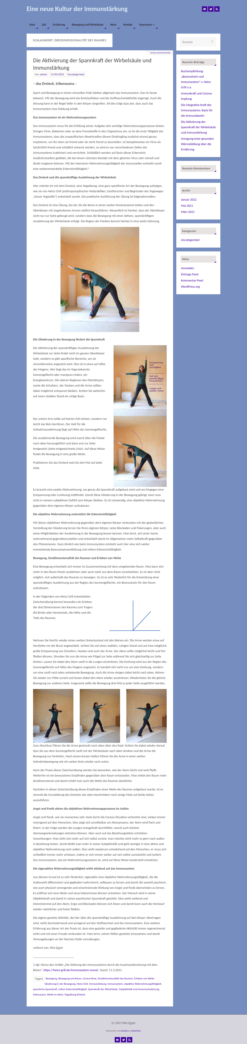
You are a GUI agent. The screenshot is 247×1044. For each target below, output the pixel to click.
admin (43, 74)
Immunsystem (115, 983)
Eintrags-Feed (189, 274)
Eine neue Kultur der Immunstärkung (77, 8)
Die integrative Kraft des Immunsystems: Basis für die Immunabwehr (197, 110)
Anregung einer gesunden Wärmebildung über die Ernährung (197, 144)
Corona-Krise (90, 978)
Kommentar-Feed (192, 280)
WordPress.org (190, 286)
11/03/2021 (57, 74)
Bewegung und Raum (69, 978)
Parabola (125, 1031)
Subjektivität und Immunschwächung (139, 989)
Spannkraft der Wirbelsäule (103, 989)
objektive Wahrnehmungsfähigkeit (142, 983)
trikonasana (39, 994)
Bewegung (51, 978)
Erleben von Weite (144, 978)
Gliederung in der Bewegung (60, 983)
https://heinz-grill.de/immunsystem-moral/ (70, 970)
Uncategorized (76, 74)
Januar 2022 (189, 199)
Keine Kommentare (160, 52)
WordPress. (136, 1031)
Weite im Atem (55, 994)
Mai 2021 (187, 206)
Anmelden (187, 268)
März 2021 (188, 212)
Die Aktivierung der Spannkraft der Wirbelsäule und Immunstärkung (198, 127)
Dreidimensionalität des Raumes (115, 978)
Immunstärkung (97, 983)
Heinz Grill (82, 983)
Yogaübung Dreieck (75, 994)
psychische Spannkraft (45, 989)
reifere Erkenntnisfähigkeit (72, 989)
